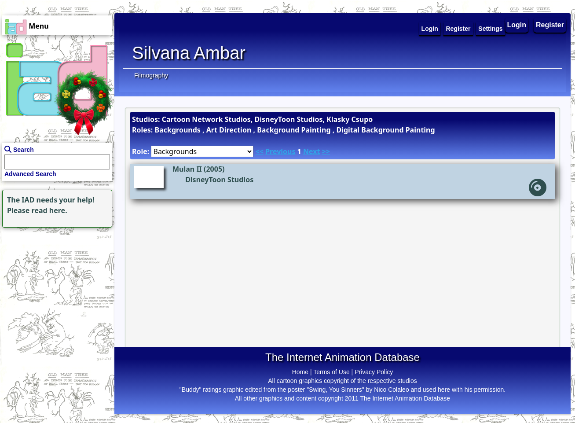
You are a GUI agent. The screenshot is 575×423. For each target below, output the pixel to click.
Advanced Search (30, 173)
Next (311, 151)
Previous (280, 151)
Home (300, 371)
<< (260, 151)
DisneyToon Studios (219, 179)
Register (550, 25)
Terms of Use (331, 371)
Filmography (151, 75)
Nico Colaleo (391, 389)
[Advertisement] (55, 285)
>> (326, 151)
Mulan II (187, 169)
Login (517, 25)
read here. (49, 210)
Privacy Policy (374, 371)
